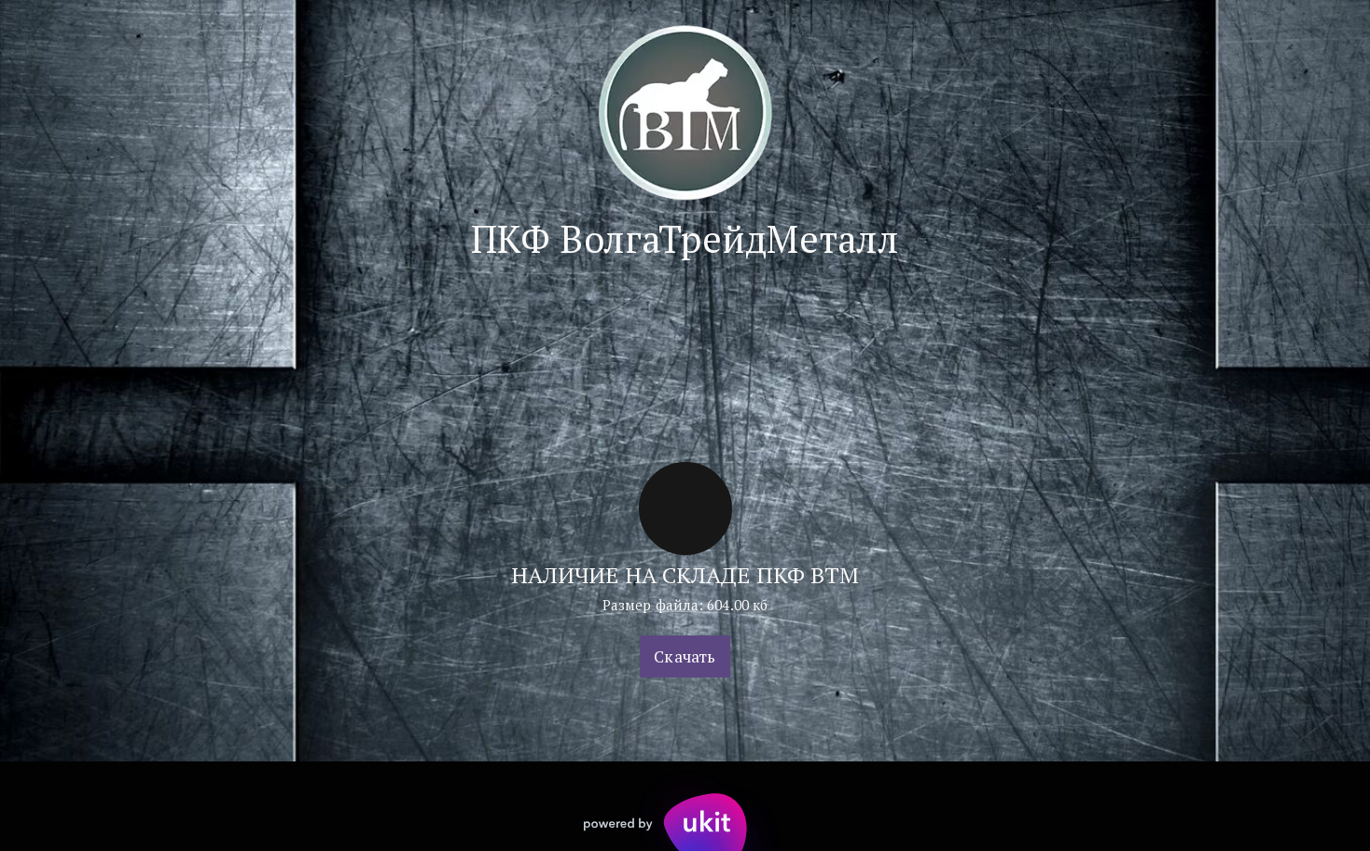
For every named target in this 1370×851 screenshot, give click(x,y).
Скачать (684, 656)
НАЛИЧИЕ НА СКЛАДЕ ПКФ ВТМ (685, 575)
